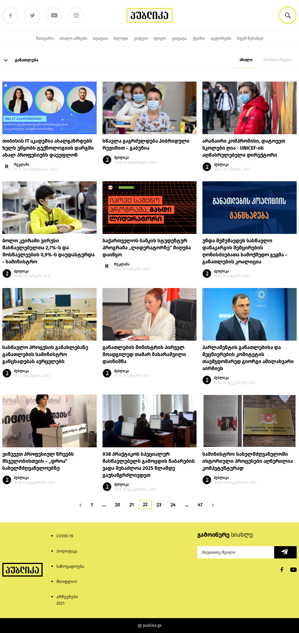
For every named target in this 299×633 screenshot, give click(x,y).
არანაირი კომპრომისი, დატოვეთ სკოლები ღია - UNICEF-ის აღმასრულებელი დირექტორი (243, 148)
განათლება (20, 60)
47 (200, 505)
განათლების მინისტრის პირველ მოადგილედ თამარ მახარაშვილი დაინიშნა (144, 354)
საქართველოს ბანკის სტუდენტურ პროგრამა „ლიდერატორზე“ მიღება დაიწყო (146, 248)
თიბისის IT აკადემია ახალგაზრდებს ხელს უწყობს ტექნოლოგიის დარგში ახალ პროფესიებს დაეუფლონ (48, 148)
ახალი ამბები (73, 38)
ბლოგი (121, 38)
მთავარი (45, 38)
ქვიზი (199, 38)
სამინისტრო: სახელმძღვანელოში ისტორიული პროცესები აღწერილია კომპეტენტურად (247, 461)
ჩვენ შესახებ (250, 38)
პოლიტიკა (66, 551)
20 (117, 505)
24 (173, 505)
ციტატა (179, 38)
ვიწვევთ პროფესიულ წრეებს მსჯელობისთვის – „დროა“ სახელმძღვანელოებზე (38, 461)
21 (131, 505)
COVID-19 (64, 536)
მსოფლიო (66, 581)
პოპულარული (277, 59)
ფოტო (160, 38)
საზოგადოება (70, 566)
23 (159, 505)
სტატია (100, 38)
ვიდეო (141, 38)
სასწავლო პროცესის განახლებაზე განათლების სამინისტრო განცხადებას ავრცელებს (45, 354)
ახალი (246, 59)
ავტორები (221, 38)
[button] (288, 15)
